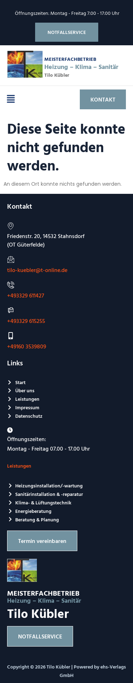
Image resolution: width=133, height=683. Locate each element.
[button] (11, 99)
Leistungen (19, 465)
